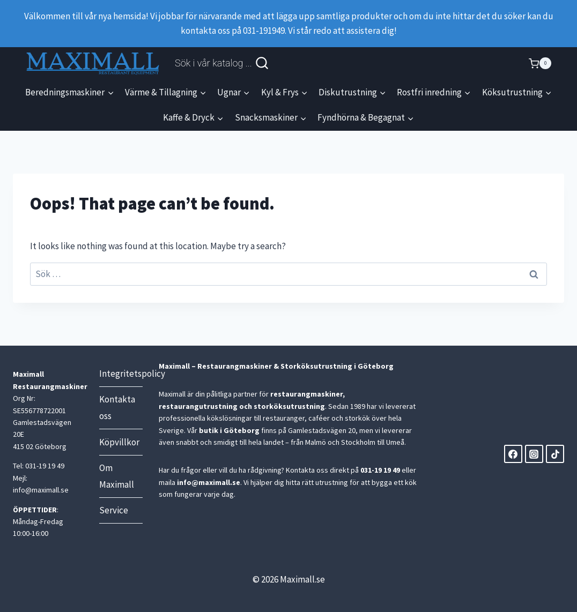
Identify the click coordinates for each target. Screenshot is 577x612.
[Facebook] (513, 454)
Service (113, 510)
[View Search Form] (222, 63)
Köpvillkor (119, 442)
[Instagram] (534, 454)
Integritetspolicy (121, 373)
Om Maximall (116, 476)
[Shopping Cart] (540, 63)
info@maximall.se (208, 482)
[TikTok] (555, 454)
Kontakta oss (117, 407)
